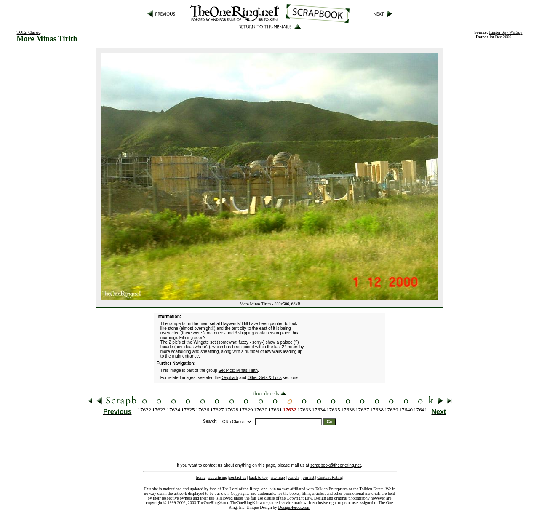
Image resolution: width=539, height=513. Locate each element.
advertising (217, 477)
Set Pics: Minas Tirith (238, 370)
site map (278, 477)
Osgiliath (230, 377)
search (293, 477)
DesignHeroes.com (294, 507)
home (200, 477)
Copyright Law (299, 498)
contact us (237, 477)
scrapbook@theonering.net (335, 465)
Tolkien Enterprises (331, 488)
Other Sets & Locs (265, 377)
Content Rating (330, 477)
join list (308, 477)
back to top (258, 477)
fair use (257, 498)
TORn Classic (28, 32)
